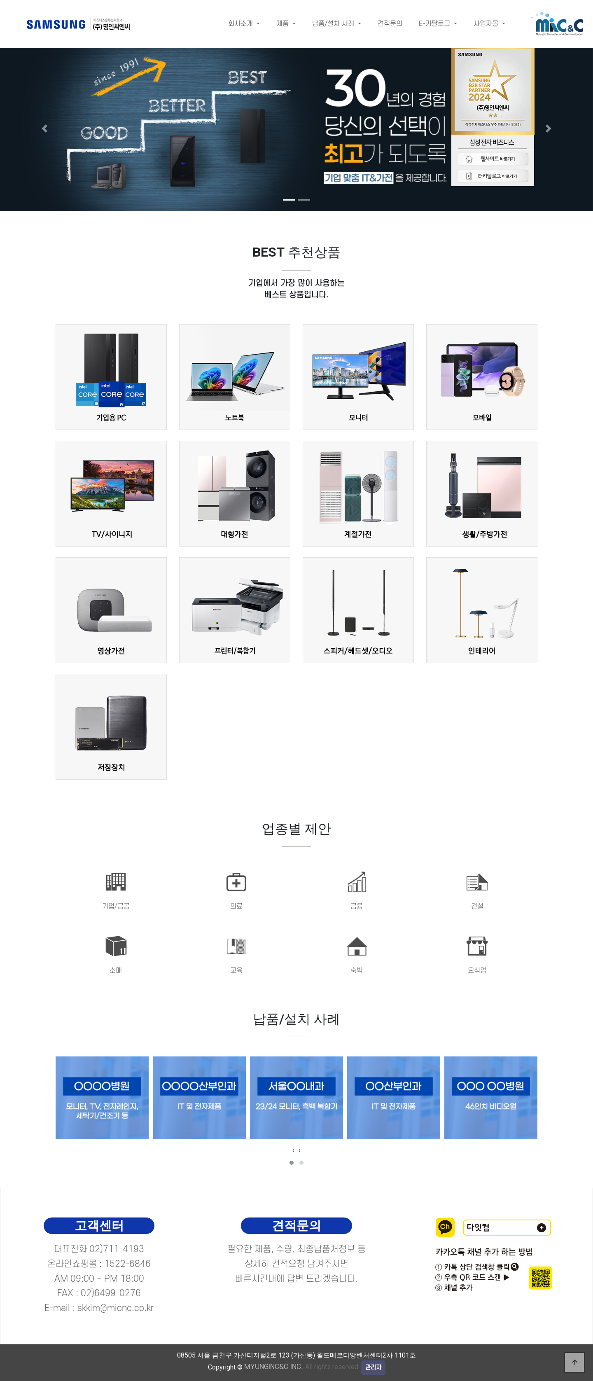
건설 (477, 906)
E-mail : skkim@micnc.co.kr (99, 1308)
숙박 (356, 970)
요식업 (477, 970)
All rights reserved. (302, 1367)
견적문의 (390, 24)
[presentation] (293, 1150)
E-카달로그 (435, 24)
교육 (236, 970)
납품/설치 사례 (334, 24)
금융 (356, 906)
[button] (44, 128)
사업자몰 (487, 24)
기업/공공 (116, 906)
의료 (236, 906)
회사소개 (241, 24)
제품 (283, 24)
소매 (116, 970)
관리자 (373, 1367)
